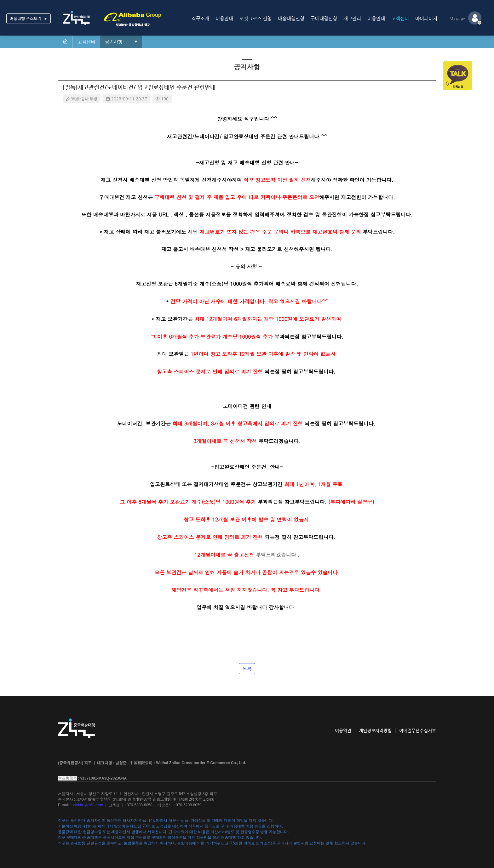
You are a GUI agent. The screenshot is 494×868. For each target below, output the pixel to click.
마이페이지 (426, 18)
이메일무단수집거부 (417, 730)
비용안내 (376, 18)
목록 (247, 669)
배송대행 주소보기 (28, 18)
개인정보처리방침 (375, 730)
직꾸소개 (200, 18)
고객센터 (400, 18)
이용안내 (224, 18)
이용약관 (343, 730)
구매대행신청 (324, 18)
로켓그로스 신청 (255, 18)
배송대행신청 (291, 18)
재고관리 (352, 18)
